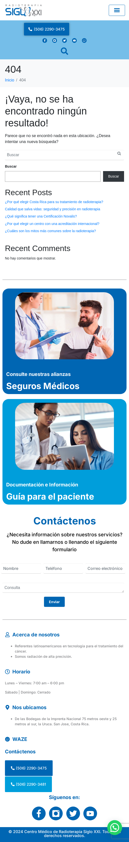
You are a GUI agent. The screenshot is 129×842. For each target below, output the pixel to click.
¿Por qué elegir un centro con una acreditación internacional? (52, 224)
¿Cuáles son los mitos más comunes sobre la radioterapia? (50, 231)
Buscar (11, 166)
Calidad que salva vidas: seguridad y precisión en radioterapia (52, 209)
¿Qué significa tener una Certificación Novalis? (41, 216)
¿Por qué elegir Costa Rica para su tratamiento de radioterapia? (54, 202)
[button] (114, 827)
